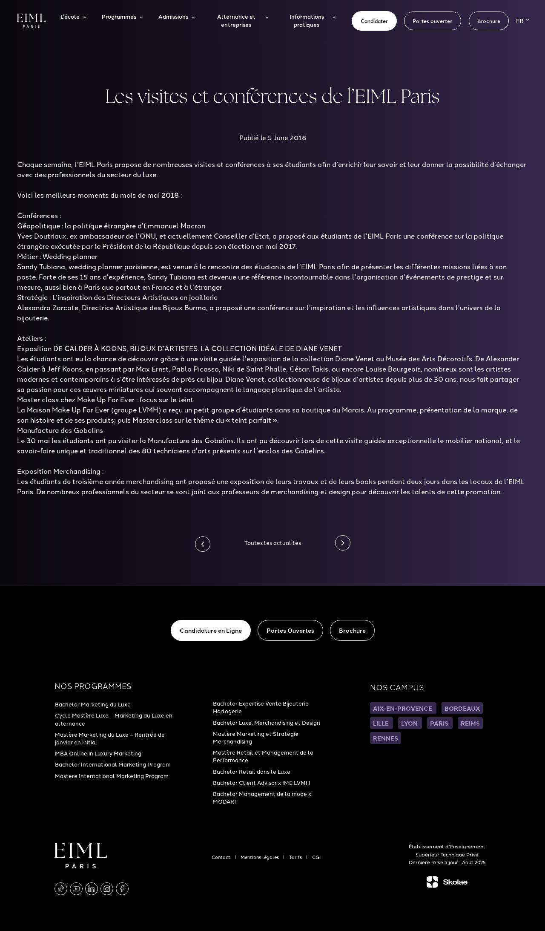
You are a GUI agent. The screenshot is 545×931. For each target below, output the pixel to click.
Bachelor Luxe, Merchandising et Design (266, 722)
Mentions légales (260, 856)
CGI (316, 856)
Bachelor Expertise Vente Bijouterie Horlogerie (261, 707)
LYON (410, 723)
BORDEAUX (462, 708)
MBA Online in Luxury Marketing (98, 753)
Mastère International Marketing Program (112, 775)
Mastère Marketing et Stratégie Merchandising (255, 737)
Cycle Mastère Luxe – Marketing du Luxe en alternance (113, 718)
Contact (222, 856)
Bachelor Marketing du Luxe (93, 704)
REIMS (470, 723)
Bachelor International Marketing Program (113, 764)
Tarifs (296, 856)
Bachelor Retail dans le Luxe (251, 771)
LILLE (381, 723)
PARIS (440, 723)
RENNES (385, 738)
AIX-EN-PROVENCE (403, 708)
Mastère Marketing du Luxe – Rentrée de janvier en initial (110, 738)
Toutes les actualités (272, 542)
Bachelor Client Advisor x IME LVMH (261, 782)
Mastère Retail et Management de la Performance (263, 756)
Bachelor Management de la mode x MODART (262, 797)
